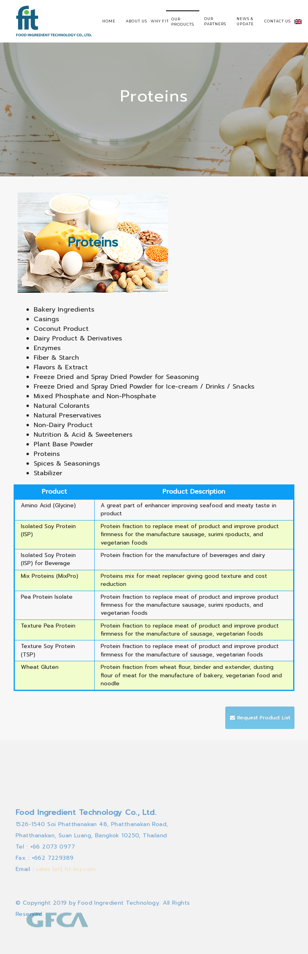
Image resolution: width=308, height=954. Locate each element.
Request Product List (260, 722)
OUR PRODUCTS (182, 21)
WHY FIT (160, 21)
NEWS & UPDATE (245, 21)
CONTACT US (277, 21)
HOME (109, 21)
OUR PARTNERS (215, 21)
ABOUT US (136, 21)
